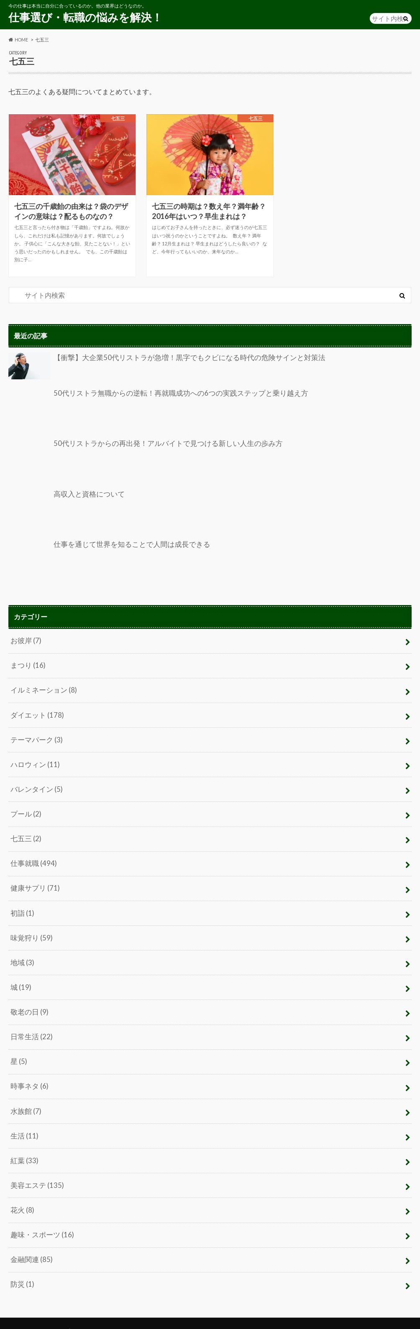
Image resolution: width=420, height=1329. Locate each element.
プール (25, 809)
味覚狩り (30, 930)
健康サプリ (33, 882)
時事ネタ (28, 1075)
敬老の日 (28, 1002)
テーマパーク (35, 737)
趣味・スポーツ (40, 1219)
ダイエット (35, 712)
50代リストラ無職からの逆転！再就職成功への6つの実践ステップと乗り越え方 (150, 409)
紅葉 (23, 1147)
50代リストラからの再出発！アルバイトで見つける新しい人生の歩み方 (138, 459)
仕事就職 (32, 857)
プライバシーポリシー (37, 1314)
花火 (21, 1196)
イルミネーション (41, 688)
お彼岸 (25, 640)
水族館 (25, 1099)
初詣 (21, 906)
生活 (23, 1123)
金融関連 (30, 1244)
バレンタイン (35, 785)
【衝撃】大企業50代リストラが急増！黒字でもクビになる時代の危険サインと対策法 (158, 366)
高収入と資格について (64, 510)
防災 (21, 1268)
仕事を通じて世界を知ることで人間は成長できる (104, 560)
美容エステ (35, 1171)
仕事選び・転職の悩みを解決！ (85, 17)
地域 (21, 954)
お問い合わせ (99, 1314)
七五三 (25, 833)
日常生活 (30, 1026)
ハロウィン (33, 761)
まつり (27, 664)
